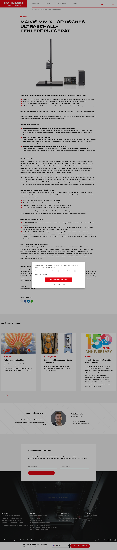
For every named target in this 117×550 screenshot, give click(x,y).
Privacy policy (38, 274)
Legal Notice (44, 274)
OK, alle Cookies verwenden (58, 279)
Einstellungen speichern (58, 284)
